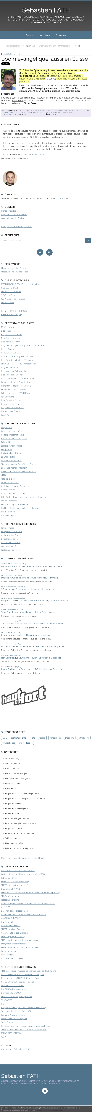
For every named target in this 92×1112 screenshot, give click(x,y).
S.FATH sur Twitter (9, 295)
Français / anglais (8, 211)
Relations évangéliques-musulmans (20, 823)
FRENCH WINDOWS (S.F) (11, 314)
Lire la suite (63, 198)
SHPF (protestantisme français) (14, 885)
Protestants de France (11, 550)
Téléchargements (12, 838)
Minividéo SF (10, 788)
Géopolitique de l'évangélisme (18, 778)
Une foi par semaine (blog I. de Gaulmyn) (18, 471)
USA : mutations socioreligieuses (19, 848)
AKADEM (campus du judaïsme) (14, 504)
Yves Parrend (7, 623)
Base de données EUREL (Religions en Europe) (21, 978)
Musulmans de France (10, 542)
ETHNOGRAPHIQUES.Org (11, 1033)
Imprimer (51, 114)
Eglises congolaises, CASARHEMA (15, 393)
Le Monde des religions (11, 460)
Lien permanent (10, 111)
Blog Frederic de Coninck (12, 374)
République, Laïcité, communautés (20, 833)
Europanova (6, 449)
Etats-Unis (69, 738)
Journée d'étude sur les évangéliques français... (36, 577)
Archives (45, 35)
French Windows (8, 349)
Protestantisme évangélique (56, 111)
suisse (5, 112)
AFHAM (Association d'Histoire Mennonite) (19, 947)
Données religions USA (11, 993)
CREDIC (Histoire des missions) (14, 933)
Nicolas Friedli (15, 154)
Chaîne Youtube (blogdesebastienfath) (17, 356)
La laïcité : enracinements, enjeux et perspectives (32, 589)
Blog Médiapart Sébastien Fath (14, 371)
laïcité (32, 738)
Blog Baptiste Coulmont (11, 334)
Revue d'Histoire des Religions (14, 1018)
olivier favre (63, 112)
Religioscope (6, 427)
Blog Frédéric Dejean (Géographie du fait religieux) (22, 345)
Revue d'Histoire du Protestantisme (16, 382)
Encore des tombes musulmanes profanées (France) (59, 46)
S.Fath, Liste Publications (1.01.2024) (16, 226)
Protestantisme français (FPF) (13, 389)
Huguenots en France (10, 411)
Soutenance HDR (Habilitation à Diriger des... (30, 635)
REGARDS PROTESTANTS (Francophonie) (18, 363)
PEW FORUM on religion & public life (16, 996)
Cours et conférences (14, 768)
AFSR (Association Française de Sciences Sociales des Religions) (28, 971)
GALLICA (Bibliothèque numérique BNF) (18, 870)
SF (2, 589)
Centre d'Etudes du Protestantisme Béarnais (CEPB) (23, 914)
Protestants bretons (10, 900)
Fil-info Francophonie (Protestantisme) (17, 378)
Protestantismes (76, 111)
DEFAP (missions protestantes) (14, 911)
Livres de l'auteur (12, 783)
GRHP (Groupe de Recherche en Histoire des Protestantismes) (28, 903)
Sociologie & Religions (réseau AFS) (16, 1011)
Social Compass (8, 1022)
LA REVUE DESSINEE (10, 482)
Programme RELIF (13, 803)
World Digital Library (10, 951)
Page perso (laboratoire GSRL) (14, 214)
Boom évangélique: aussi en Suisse (44, 59)
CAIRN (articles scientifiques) (13, 299)
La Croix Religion (8, 457)
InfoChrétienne (7, 396)
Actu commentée (37, 111)
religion (42, 738)
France (29, 743)
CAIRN (3, 1036)
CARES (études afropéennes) (13, 958)
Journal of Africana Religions (13, 1015)
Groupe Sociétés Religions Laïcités (16, 1049)
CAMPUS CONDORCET (10, 918)
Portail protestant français (12, 434)
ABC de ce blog (12, 758)
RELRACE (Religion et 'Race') (13, 936)
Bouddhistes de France (11, 539)
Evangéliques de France (11, 531)
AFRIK (3, 475)
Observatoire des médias (12, 431)
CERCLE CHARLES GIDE (11, 352)
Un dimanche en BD (14, 843)
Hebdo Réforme (8, 489)
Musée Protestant (9, 327)
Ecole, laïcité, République (16, 773)
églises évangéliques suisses (32, 112)
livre (20, 743)
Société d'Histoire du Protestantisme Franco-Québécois (25, 1026)
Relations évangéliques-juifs (17, 818)
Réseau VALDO (7, 954)
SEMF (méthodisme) (10, 896)
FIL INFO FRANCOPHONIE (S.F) (14, 311)
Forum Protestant (9, 500)
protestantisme (51, 112)
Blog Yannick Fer (8, 331)
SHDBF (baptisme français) (12, 929)
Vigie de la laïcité (8, 479)
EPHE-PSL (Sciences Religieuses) (15, 881)
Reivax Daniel (7, 657)
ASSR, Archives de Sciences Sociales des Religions (22, 974)
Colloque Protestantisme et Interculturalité (40, 566)
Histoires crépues (9, 515)
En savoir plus (30, 1110)
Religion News (7, 442)
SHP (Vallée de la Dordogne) (13, 943)
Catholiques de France (11, 535)
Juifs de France (7, 528)
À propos (61, 35)
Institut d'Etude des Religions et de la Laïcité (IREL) (23, 874)
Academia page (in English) (12, 218)
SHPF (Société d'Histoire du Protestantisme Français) (24, 1029)
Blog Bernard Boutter (10, 341)
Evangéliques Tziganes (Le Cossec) (16, 385)
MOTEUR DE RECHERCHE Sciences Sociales (20, 284)
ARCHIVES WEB (7, 302)
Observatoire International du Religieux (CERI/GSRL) (23, 858)
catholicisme (83, 738)
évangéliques (14, 112)
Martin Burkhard (9, 669)
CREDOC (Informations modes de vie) (17, 982)
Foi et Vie (5, 415)
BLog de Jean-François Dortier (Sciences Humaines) (23, 1007)
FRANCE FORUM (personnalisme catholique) (20, 508)
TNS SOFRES (6, 1000)
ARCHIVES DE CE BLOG (11, 291)
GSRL (4, 738)
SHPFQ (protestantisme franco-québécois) (19, 940)
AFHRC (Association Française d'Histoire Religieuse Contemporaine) (30, 892)
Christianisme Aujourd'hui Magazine (16, 486)
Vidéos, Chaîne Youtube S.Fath (14, 271)
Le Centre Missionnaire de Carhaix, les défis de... (41, 623)
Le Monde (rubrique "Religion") (14, 468)
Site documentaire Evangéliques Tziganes (19, 464)
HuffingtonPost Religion (11, 453)
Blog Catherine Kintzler (11, 400)
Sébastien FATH (46, 10)
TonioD (4, 612)
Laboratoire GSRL (9, 878)
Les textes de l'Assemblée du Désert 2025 (33, 612)
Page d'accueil (30, 46)
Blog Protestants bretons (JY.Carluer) (17, 360)
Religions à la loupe (13, 828)
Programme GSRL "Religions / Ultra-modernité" (25, 798)
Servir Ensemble (8, 511)
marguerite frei (8, 600)
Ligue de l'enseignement (11, 404)
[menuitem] (30, 35)
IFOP (3, 1004)
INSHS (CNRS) (7, 922)
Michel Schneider (9, 646)
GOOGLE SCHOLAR (9, 288)
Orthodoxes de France (11, 546)
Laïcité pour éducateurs (11, 446)
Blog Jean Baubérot (9, 367)
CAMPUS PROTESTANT (10, 925)
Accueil (30, 35)
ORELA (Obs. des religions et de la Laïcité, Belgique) (23, 497)
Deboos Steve (8, 566)
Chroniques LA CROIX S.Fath (13, 493)
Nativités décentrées (14, 46)
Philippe (5, 577)
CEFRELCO (5, 907)
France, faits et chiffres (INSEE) (14, 438)
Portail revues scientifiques (12, 985)
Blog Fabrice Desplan (10, 338)
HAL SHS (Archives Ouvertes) (13, 989)
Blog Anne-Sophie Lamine (12, 407)
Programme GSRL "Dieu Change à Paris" (22, 793)
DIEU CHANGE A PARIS (10, 889)
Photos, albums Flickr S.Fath (13, 268)
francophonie (55, 738)
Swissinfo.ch (17, 100)
